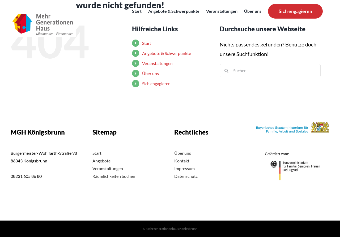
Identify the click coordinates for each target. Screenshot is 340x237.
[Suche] (226, 70)
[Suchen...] (270, 70)
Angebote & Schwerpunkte (166, 53)
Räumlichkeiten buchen (113, 176)
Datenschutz (186, 176)
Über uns (150, 73)
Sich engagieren (156, 83)
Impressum (184, 168)
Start (96, 153)
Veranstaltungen (157, 63)
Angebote (101, 160)
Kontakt (181, 160)
